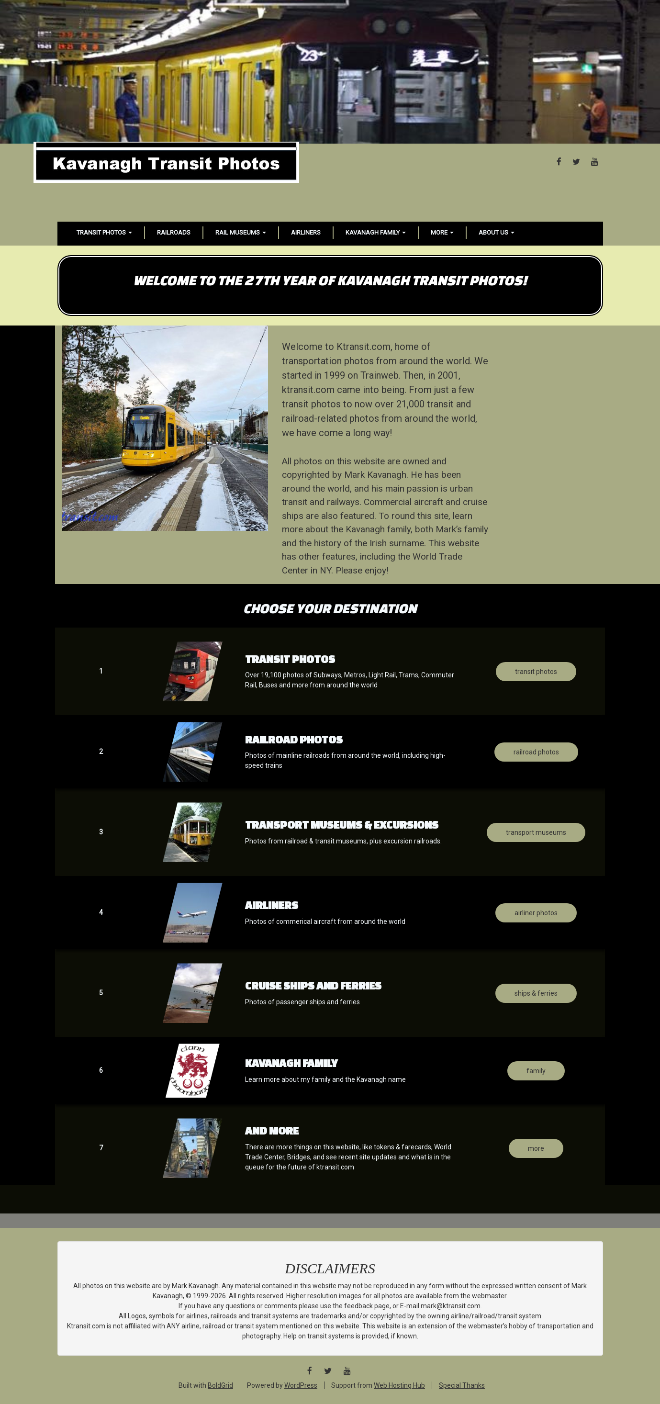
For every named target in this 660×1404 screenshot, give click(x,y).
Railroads (173, 232)
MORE (536, 1148)
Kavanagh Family (376, 232)
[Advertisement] (330, 72)
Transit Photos (104, 232)
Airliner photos (536, 913)
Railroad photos (536, 752)
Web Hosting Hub (399, 1385)
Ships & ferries (536, 993)
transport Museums (536, 832)
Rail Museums (240, 232)
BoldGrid (220, 1385)
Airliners (306, 232)
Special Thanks (462, 1385)
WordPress (300, 1385)
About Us (497, 232)
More (442, 232)
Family (536, 1071)
